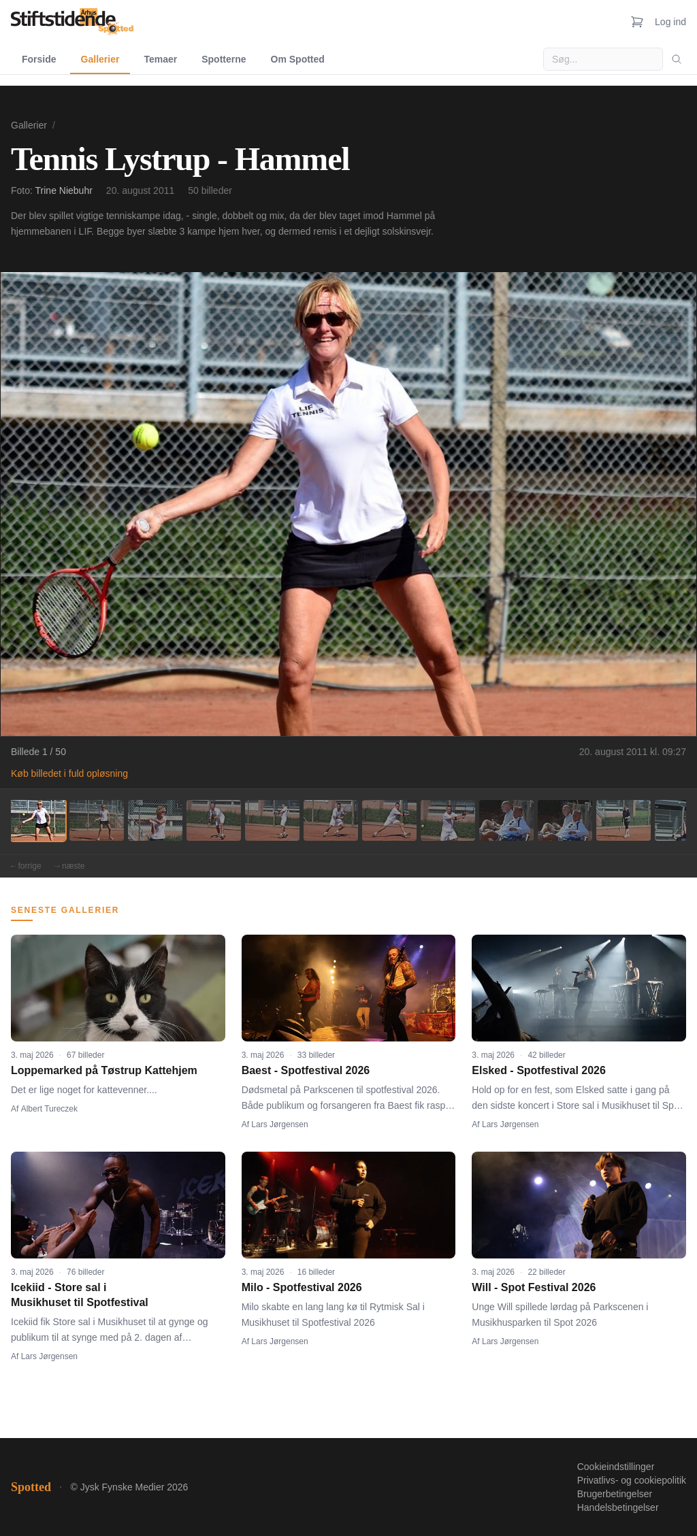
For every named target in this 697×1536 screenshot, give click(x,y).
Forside (39, 59)
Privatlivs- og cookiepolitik (631, 1480)
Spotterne (223, 59)
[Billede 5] (272, 820)
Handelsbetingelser (618, 1507)
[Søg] (676, 59)
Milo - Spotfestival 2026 (302, 1287)
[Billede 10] (565, 820)
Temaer (160, 59)
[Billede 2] (96, 820)
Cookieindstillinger (616, 1466)
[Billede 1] (38, 820)
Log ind (670, 21)
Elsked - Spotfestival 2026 (539, 1070)
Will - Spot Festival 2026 (534, 1287)
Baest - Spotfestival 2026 (306, 1070)
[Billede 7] (389, 820)
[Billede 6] (331, 820)
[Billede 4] (214, 820)
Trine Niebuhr (64, 190)
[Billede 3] (155, 820)
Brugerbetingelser (615, 1493)
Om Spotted (298, 59)
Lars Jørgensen (279, 1124)
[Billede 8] (448, 820)
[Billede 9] (506, 820)
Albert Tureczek (49, 1109)
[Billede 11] (623, 820)
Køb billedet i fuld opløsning (69, 773)
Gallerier (100, 59)
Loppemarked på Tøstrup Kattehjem (104, 1070)
